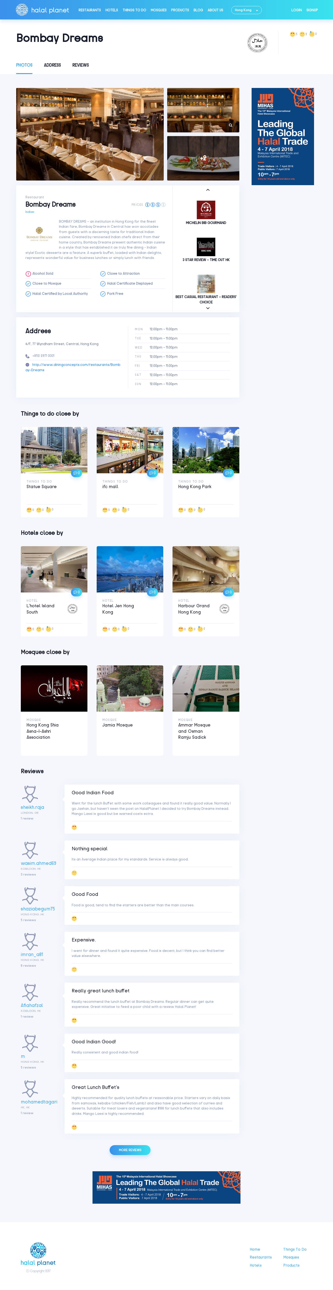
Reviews (80, 65)
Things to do (134, 10)
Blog (198, 10)
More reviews (130, 1150)
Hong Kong (243, 10)
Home (255, 1249)
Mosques (158, 10)
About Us (215, 10)
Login (296, 10)
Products (180, 10)
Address (52, 65)
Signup (312, 10)
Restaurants (90, 10)
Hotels (111, 10)
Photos (24, 65)
